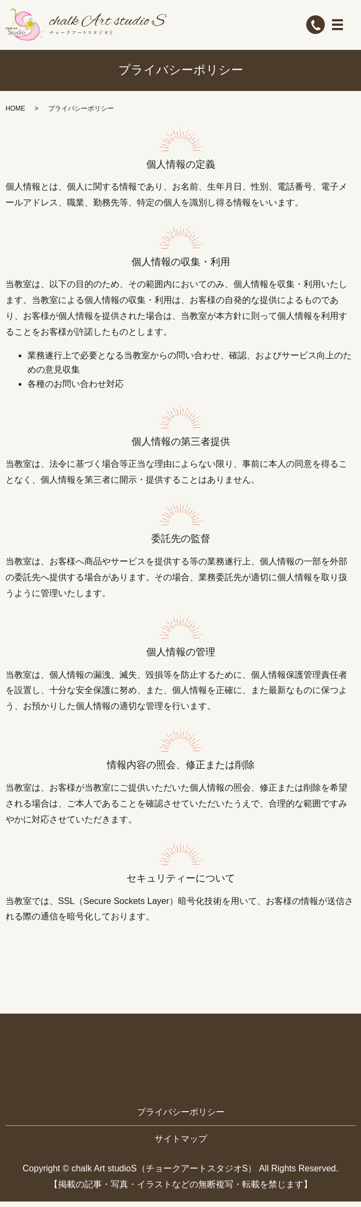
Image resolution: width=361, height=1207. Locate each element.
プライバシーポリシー (181, 1118)
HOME (15, 114)
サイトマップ (180, 1144)
